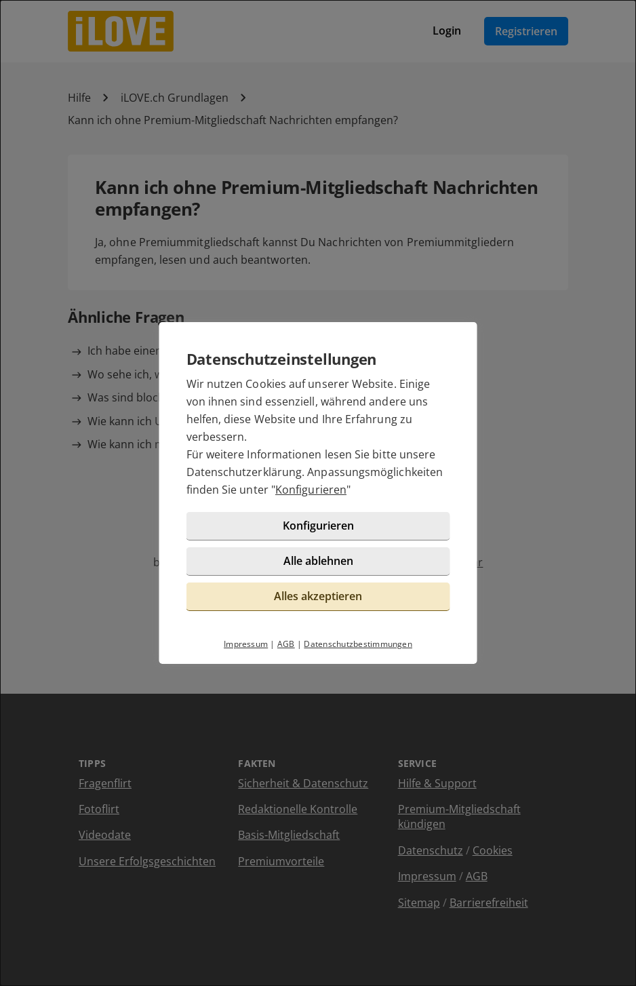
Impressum (246, 644)
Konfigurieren (310, 489)
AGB (286, 644)
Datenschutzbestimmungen (358, 644)
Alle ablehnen (318, 560)
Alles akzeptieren (318, 596)
